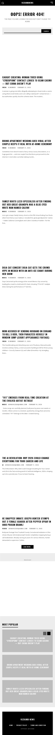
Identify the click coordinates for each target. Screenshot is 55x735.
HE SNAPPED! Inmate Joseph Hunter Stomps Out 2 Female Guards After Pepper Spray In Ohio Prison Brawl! (26, 521)
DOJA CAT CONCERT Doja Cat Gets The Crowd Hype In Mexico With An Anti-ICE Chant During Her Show (27, 271)
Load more (27, 547)
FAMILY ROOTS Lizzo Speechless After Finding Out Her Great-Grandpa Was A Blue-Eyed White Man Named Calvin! (26, 204)
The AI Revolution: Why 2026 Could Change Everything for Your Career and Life (25, 459)
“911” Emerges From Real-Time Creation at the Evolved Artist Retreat (25, 399)
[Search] (46, 31)
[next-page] (48, 633)
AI (3, 465)
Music (4, 211)
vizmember (12, 87)
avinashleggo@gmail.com (17, 404)
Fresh (4, 87)
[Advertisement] (27, 588)
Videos (4, 528)
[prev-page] (44, 633)
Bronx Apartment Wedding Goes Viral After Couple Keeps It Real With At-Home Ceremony (27, 142)
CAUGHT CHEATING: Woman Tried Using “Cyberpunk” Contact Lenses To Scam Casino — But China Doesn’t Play (27, 80)
